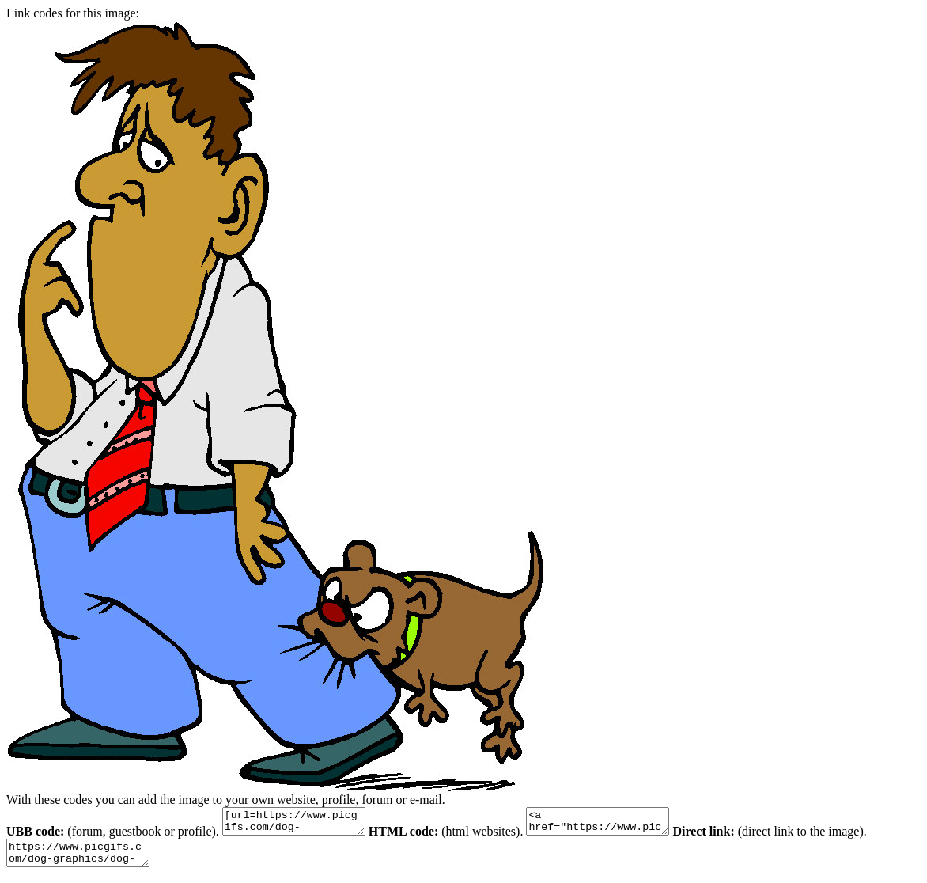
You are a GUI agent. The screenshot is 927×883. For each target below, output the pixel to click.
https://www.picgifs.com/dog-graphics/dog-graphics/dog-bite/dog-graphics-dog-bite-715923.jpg (85, 860)
